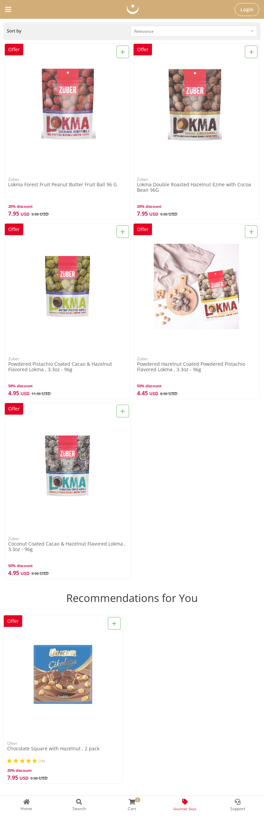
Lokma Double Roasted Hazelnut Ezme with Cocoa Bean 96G (194, 187)
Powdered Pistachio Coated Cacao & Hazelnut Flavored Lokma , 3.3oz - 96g (60, 366)
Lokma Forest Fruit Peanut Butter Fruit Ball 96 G (62, 185)
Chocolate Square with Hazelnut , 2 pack (53, 749)
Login (246, 9)
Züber (13, 179)
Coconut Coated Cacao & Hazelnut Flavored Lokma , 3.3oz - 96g (67, 546)
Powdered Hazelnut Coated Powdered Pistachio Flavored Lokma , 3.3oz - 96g (191, 366)
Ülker (12, 743)
